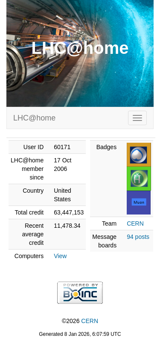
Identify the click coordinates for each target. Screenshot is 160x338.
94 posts (138, 236)
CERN (135, 223)
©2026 (80, 320)
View (60, 256)
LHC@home (34, 118)
